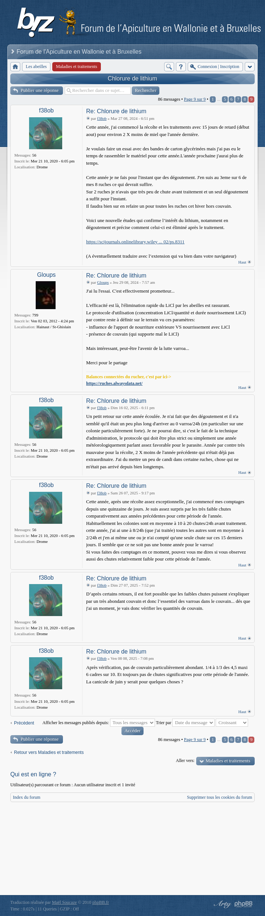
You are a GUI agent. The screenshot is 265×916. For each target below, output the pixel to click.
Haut (242, 262)
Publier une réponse (40, 90)
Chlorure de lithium (132, 78)
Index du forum (26, 797)
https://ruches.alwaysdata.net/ (114, 383)
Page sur (195, 99)
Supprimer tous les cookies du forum (219, 797)
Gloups (46, 275)
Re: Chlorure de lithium (116, 111)
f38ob (46, 110)
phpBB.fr (100, 902)
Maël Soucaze (64, 902)
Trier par (185, 722)
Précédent (24, 723)
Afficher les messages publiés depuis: (98, 722)
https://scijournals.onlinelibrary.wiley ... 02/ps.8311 (135, 241)
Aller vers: (185, 760)
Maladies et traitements (228, 760)
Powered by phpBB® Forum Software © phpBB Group (244, 904)
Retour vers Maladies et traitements (49, 752)
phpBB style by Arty (222, 904)
